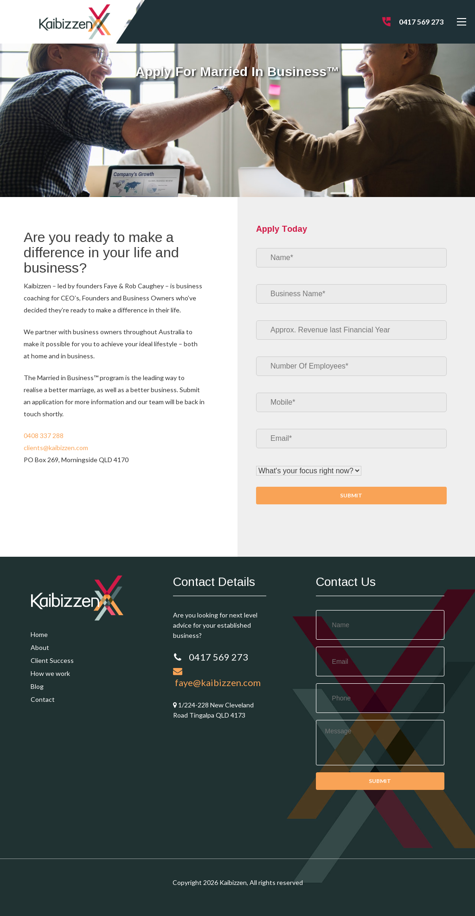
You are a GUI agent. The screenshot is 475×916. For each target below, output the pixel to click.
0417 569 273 (421, 21)
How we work (50, 673)
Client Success (52, 660)
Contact (43, 699)
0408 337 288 (44, 435)
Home (39, 634)
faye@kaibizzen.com (217, 677)
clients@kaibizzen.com (56, 448)
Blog (37, 686)
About (40, 647)
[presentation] (386, 822)
